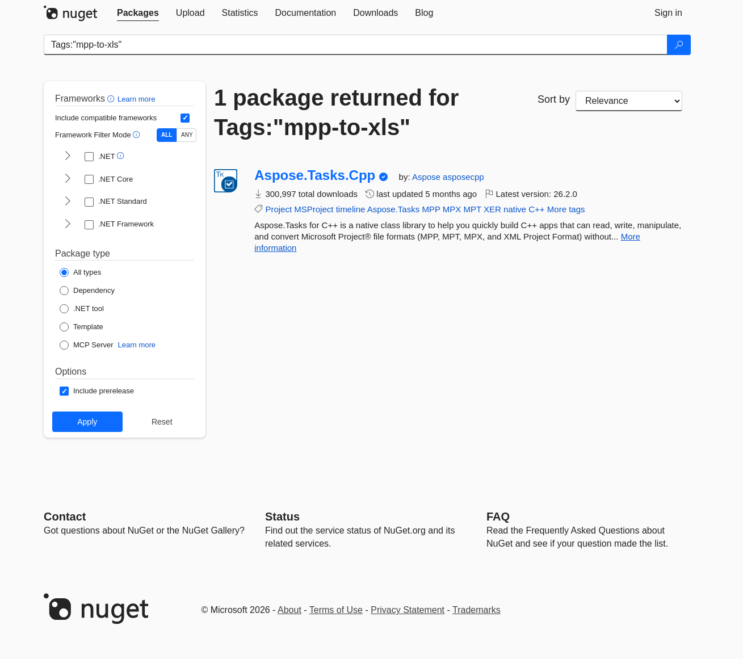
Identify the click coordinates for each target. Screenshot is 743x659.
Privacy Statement (407, 610)
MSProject (313, 209)
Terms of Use (336, 610)
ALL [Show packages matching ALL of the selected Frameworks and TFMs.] (166, 135)
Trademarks (476, 610)
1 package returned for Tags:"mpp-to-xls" (336, 112)
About (289, 610)
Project (278, 209)
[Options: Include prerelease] (96, 391)
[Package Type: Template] (81, 327)
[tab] (137, 13)
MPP (431, 209)
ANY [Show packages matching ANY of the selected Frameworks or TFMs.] (187, 135)
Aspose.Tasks (393, 209)
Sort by (554, 99)
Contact (65, 516)
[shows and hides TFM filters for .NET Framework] (67, 224)
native (514, 209)
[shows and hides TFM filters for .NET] (67, 156)
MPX (452, 209)
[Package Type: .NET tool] (81, 309)
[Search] (679, 45)
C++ (536, 209)
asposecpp (463, 177)
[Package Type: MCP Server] (86, 345)
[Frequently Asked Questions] (498, 516)
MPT (472, 209)
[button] (112, 98)
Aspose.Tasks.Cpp (314, 175)
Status (282, 516)
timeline (351, 209)
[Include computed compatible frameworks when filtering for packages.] (185, 118)
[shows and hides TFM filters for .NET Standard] (67, 202)
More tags (566, 209)
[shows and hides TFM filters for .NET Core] (67, 179)
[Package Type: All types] (80, 272)
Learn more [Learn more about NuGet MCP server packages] (137, 345)
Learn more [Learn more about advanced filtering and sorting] (136, 99)
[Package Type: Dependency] (87, 291)
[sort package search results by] (629, 101)
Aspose (427, 177)
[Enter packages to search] (356, 45)
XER (492, 209)
